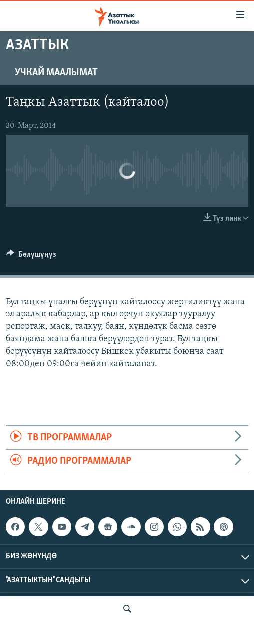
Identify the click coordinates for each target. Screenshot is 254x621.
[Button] (31, 256)
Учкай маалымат (56, 73)
